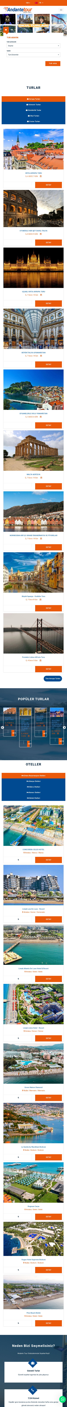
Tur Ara (53, 63)
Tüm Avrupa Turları (52, 679)
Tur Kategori (11, 42)
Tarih (9, 51)
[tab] (6, 30)
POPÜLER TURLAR (33, 699)
